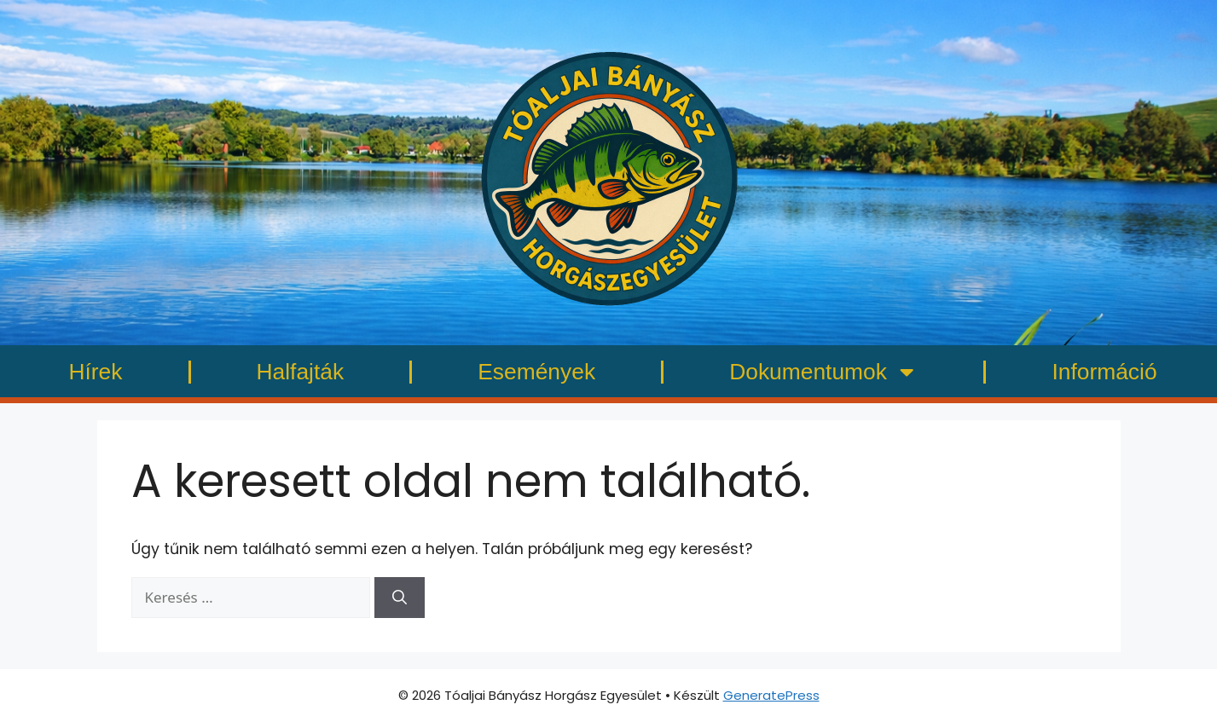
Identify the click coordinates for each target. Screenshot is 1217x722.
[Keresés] (399, 597)
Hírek (95, 371)
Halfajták (301, 371)
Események (536, 371)
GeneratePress (771, 695)
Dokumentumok (823, 371)
